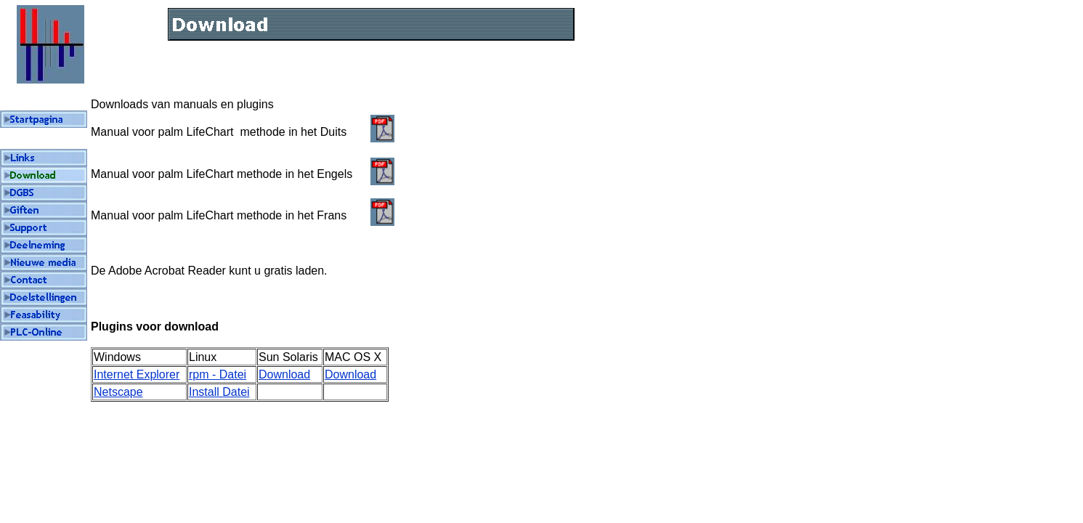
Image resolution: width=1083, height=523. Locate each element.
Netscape (118, 392)
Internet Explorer (136, 374)
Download (284, 374)
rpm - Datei (217, 374)
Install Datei (219, 392)
